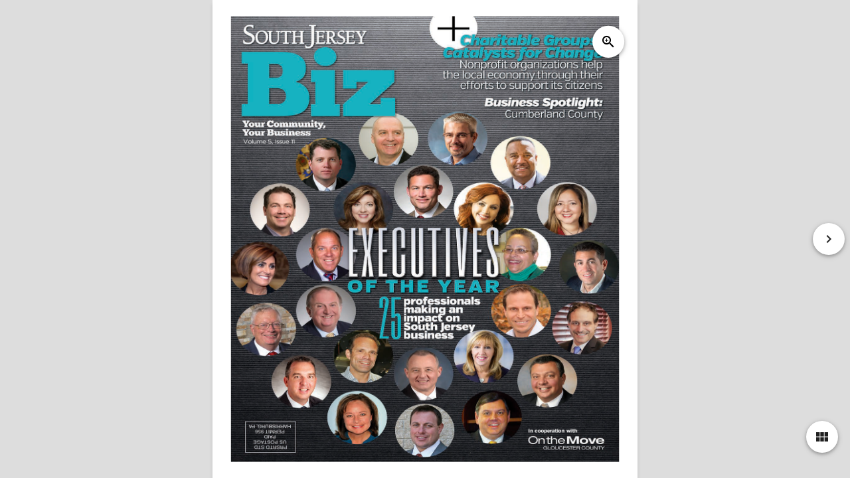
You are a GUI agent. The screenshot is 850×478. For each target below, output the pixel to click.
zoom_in (608, 42)
